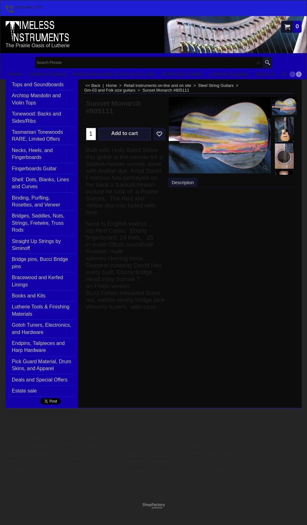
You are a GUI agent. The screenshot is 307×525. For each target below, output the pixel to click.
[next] (299, 74)
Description (183, 182)
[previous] (292, 74)
